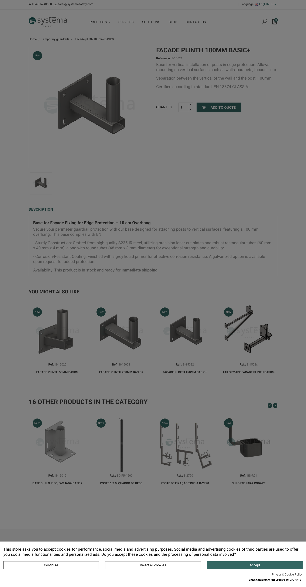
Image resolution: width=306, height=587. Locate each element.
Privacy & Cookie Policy (287, 574)
